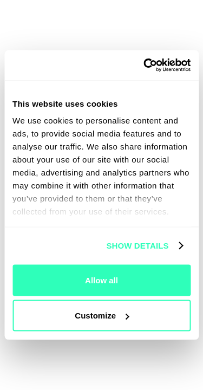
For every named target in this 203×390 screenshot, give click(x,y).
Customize (102, 315)
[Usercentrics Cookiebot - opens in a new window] (145, 65)
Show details (137, 245)
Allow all (101, 279)
